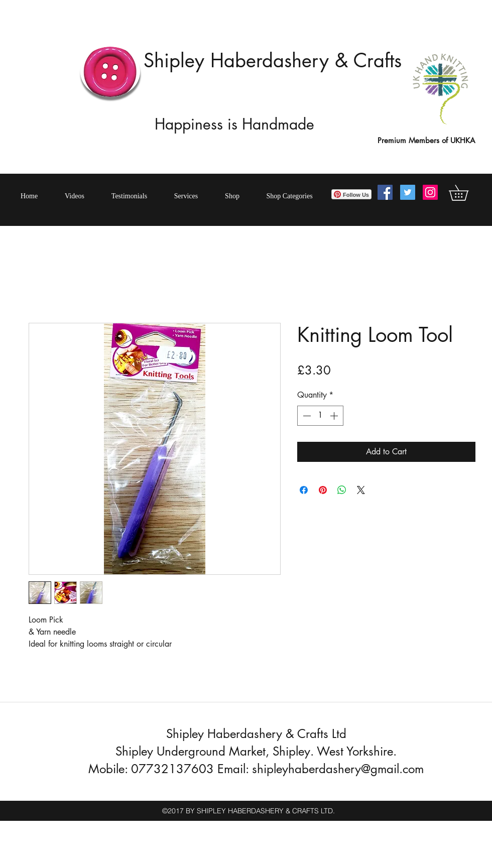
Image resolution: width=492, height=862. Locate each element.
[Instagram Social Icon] (430, 192)
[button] (466, 193)
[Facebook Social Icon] (385, 192)
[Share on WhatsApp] (342, 490)
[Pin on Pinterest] (323, 490)
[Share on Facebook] (304, 490)
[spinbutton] (320, 415)
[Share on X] (361, 490)
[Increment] (335, 415)
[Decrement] (306, 415)
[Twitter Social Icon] (407, 192)
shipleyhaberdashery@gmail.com (338, 769)
